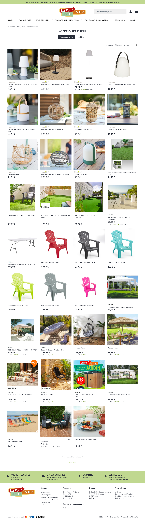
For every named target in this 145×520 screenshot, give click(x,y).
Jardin (23, 26)
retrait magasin (53, 479)
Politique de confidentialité (129, 517)
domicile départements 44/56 (57, 477)
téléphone (121, 477)
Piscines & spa (45, 502)
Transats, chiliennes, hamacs (50, 497)
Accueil (18, 26)
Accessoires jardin (66, 37)
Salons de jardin (46, 495)
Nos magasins (114, 517)
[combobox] (110, 11)
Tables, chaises (45, 492)
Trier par (118, 45)
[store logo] (72, 11)
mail (112, 477)
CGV (106, 517)
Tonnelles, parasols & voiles (50, 500)
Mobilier (81, 37)
